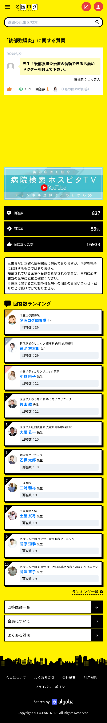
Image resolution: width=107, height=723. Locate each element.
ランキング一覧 (87, 591)
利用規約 (90, 677)
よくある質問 (44, 677)
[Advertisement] (53, 132)
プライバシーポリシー (51, 686)
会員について (16, 677)
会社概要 (69, 677)
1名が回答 (75, 89)
